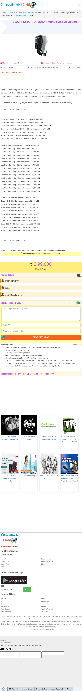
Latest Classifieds (57, 689)
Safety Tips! (5, 564)
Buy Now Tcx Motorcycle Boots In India (10, 478)
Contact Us (5, 561)
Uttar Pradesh (6, 612)
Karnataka (45, 601)
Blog (43, 564)
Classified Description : (12, 73)
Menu (69, 689)
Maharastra (5, 606)
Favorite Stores (27, 689)
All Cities (44, 612)
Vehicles (12, 13)
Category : (47, 63)
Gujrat (3, 604)
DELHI (75, 13)
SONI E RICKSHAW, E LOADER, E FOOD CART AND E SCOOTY (69, 439)
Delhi (2, 601)
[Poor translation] (9, 649)
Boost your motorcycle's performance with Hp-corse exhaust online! (70, 478)
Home (4, 13)
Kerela (43, 606)
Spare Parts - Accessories (27, 13)
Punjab (43, 599)
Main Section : (8, 63)
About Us (4, 559)
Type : (73, 67)
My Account (13, 689)
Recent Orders (41, 689)
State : (4, 67)
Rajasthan (4, 599)
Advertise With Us (47, 561)
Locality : (33, 67)
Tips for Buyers (6, 344)
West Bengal (5, 609)
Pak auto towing (29, 476)
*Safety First (77, 344)
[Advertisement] (30, 76)
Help (2, 567)
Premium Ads (46, 559)
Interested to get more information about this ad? (41, 253)
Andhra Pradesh (47, 609)
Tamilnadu (45, 604)
